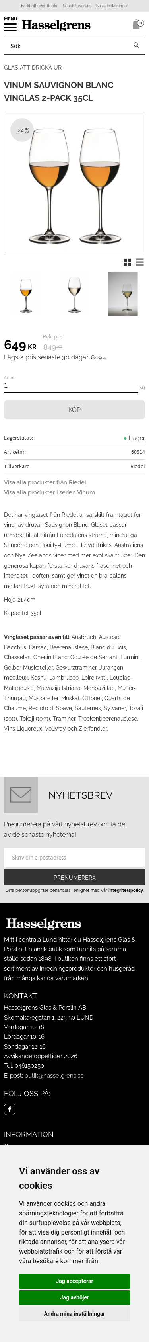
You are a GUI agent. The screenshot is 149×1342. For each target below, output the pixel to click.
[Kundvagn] (134, 24)
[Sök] (136, 45)
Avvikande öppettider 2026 (40, 1056)
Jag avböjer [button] (74, 1297)
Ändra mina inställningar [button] (74, 1314)
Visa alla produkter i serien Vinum (49, 492)
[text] (20, 346)
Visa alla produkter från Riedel (45, 482)
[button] (11, 30)
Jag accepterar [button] (74, 1281)
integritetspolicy (125, 890)
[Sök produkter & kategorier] (66, 45)
